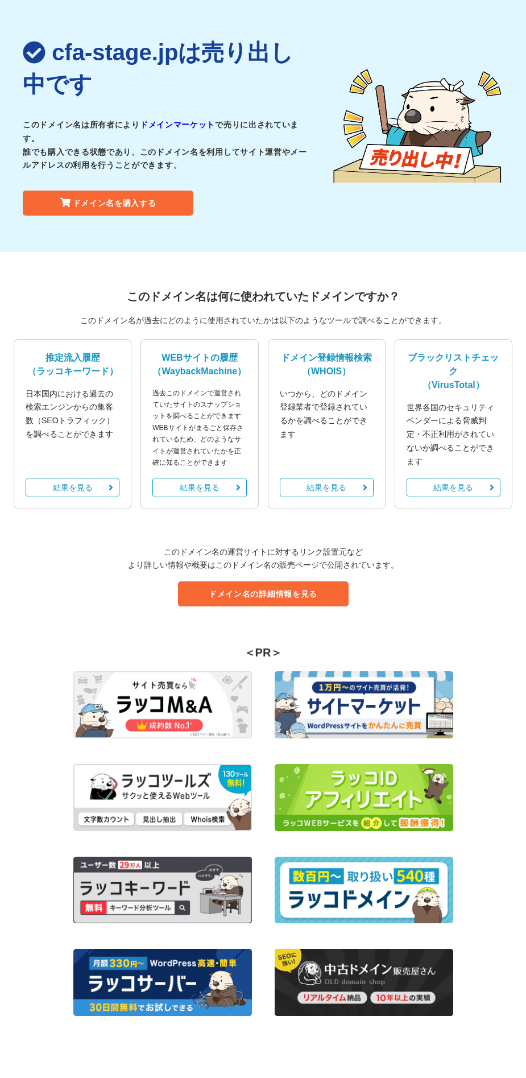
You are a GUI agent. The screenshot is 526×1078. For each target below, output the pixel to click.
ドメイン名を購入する (108, 203)
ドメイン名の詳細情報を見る (263, 593)
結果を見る (83, 487)
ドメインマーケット (177, 124)
